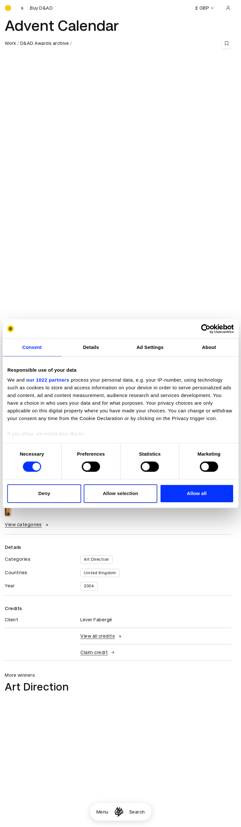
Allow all (197, 493)
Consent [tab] (32, 347)
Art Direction (96, 559)
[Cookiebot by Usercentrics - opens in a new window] (206, 329)
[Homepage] (119, 812)
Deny (44, 493)
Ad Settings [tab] (149, 347)
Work (10, 43)
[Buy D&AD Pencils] (37, 8)
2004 (89, 586)
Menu (102, 812)
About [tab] (209, 347)
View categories (27, 524)
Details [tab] (91, 347)
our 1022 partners (47, 380)
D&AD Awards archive (44, 43)
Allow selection (120, 493)
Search (137, 812)
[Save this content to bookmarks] (226, 43)
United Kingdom (100, 573)
